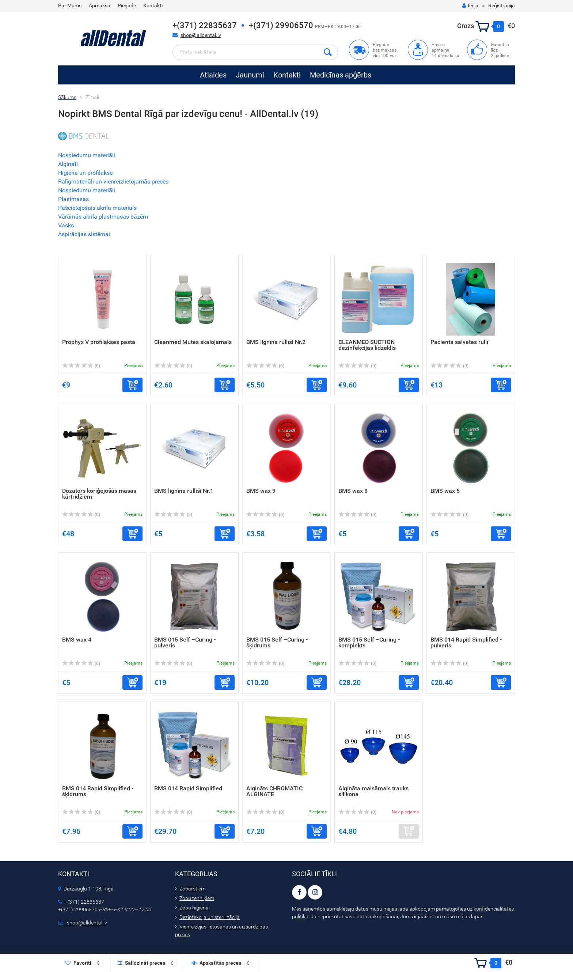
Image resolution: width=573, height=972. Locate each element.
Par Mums (69, 5)
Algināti (68, 163)
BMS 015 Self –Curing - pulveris (185, 642)
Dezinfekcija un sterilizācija (209, 917)
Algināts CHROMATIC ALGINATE (274, 791)
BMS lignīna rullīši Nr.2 (276, 342)
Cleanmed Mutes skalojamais (193, 342)
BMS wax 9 (261, 490)
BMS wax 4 (76, 639)
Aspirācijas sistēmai (84, 234)
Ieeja (470, 5)
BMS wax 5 (445, 490)
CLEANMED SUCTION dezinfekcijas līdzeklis (367, 345)
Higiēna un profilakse (85, 172)
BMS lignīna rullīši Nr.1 (183, 490)
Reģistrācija (501, 5)
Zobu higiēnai (194, 908)
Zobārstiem (192, 889)
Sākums (67, 97)
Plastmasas (73, 199)
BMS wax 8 (353, 490)
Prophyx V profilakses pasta (98, 342)
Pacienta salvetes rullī (459, 342)
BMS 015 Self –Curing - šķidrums (277, 642)
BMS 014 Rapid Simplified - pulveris (466, 642)
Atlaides (213, 75)
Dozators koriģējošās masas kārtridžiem (99, 493)
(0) (81, 365)
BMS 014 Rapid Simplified (188, 788)
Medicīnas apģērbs (340, 75)
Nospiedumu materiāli (86, 155)
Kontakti (153, 5)
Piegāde (127, 5)
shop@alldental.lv (201, 35)
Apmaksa (99, 5)
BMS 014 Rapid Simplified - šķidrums (97, 791)
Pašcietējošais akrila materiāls (97, 207)
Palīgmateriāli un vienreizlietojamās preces (113, 181)
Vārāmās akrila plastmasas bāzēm (103, 216)
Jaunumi (250, 75)
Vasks (66, 225)
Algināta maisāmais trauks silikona (373, 791)
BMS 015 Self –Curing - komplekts (369, 642)
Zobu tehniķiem (196, 898)
